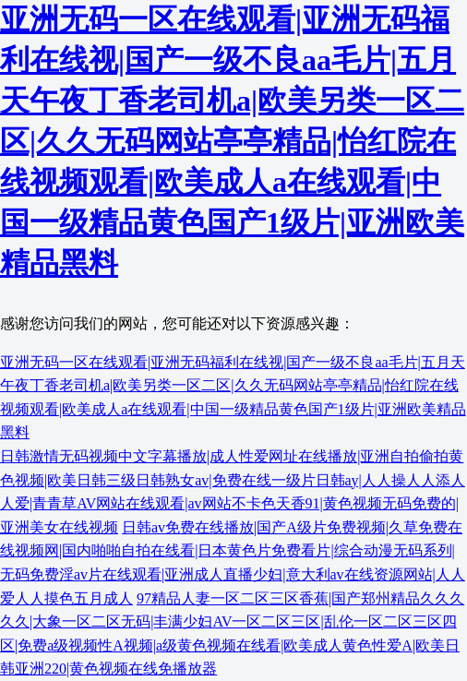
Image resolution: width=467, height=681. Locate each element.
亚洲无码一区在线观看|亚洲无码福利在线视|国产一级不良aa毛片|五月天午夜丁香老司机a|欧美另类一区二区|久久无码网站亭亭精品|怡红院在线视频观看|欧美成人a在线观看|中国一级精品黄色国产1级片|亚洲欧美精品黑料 (232, 141)
